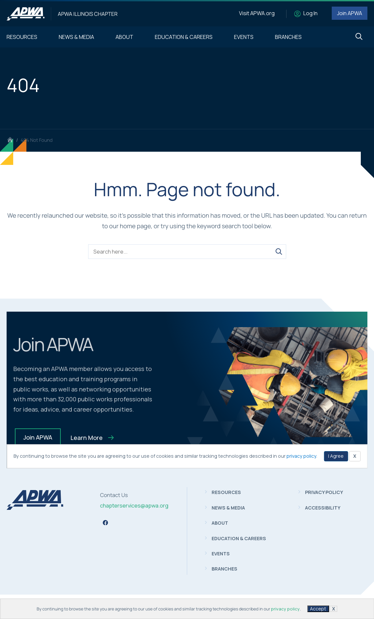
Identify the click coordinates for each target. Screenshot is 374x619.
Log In (310, 13)
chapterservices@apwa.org (134, 505)
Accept (318, 608)
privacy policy (285, 609)
